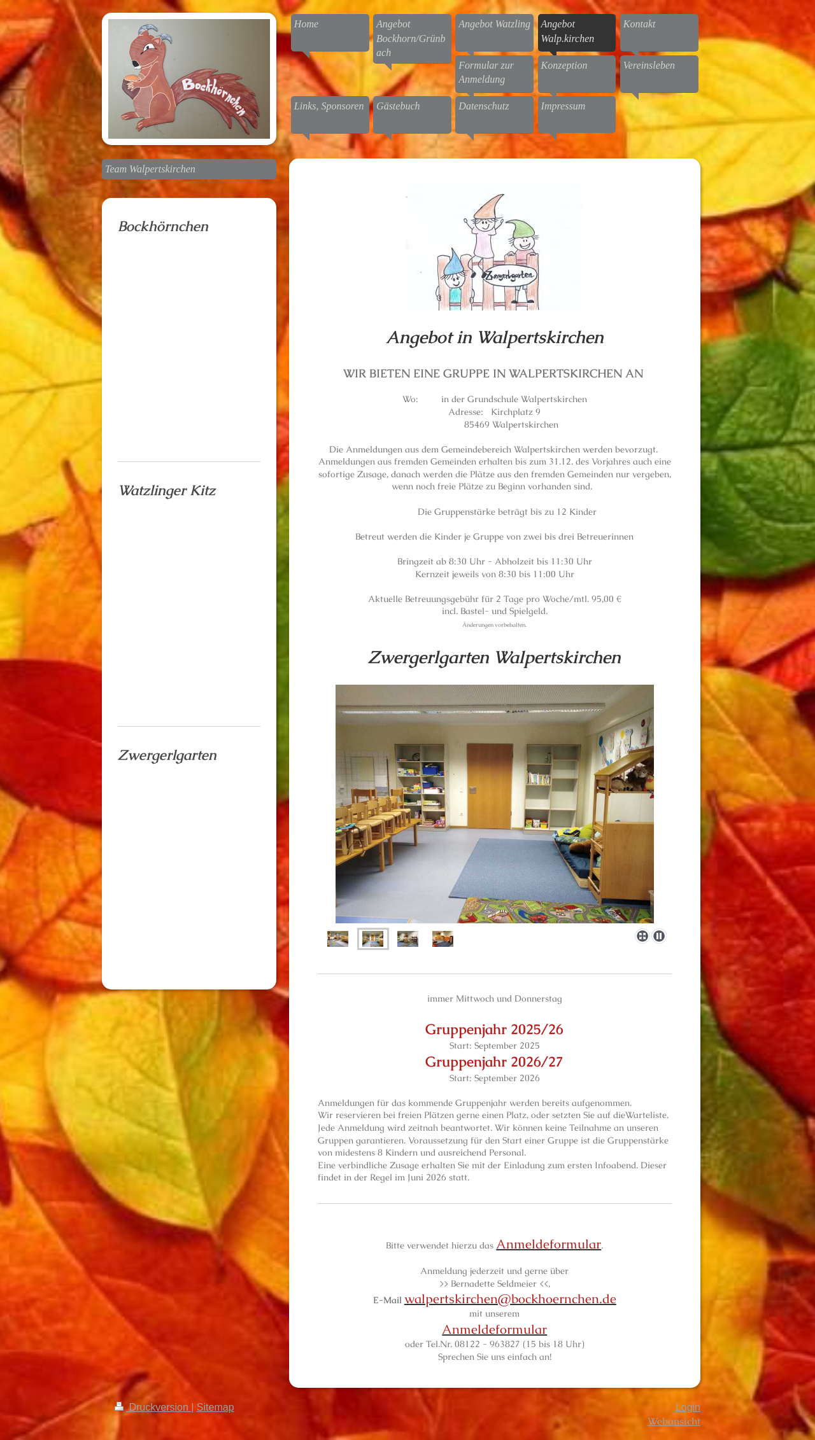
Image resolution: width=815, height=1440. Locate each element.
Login (688, 1407)
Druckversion (153, 1407)
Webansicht (674, 1421)
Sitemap (215, 1407)
